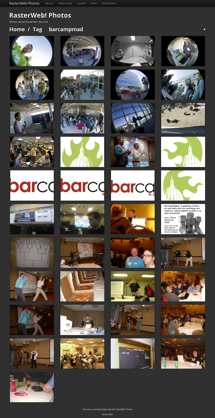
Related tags (65, 3)
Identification (109, 3)
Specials (81, 3)
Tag (37, 29)
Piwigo (104, 409)
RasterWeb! (107, 414)
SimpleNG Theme (124, 409)
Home (17, 29)
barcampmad (66, 29)
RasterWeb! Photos (24, 3)
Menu (94, 3)
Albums (49, 3)
